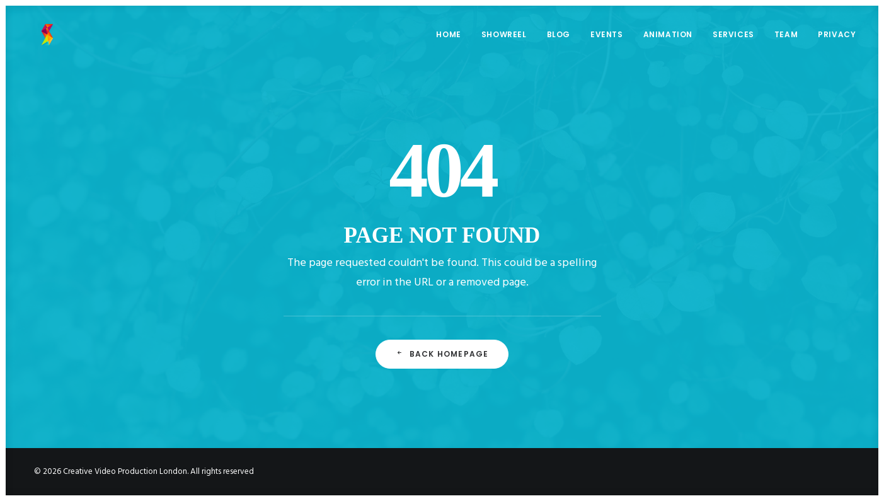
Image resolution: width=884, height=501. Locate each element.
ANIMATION (667, 38)
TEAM (786, 38)
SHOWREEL (504, 38)
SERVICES (733, 38)
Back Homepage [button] (442, 353)
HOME (448, 38)
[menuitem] (452, 38)
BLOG (558, 38)
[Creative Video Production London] (38, 38)
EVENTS (606, 38)
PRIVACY (837, 38)
